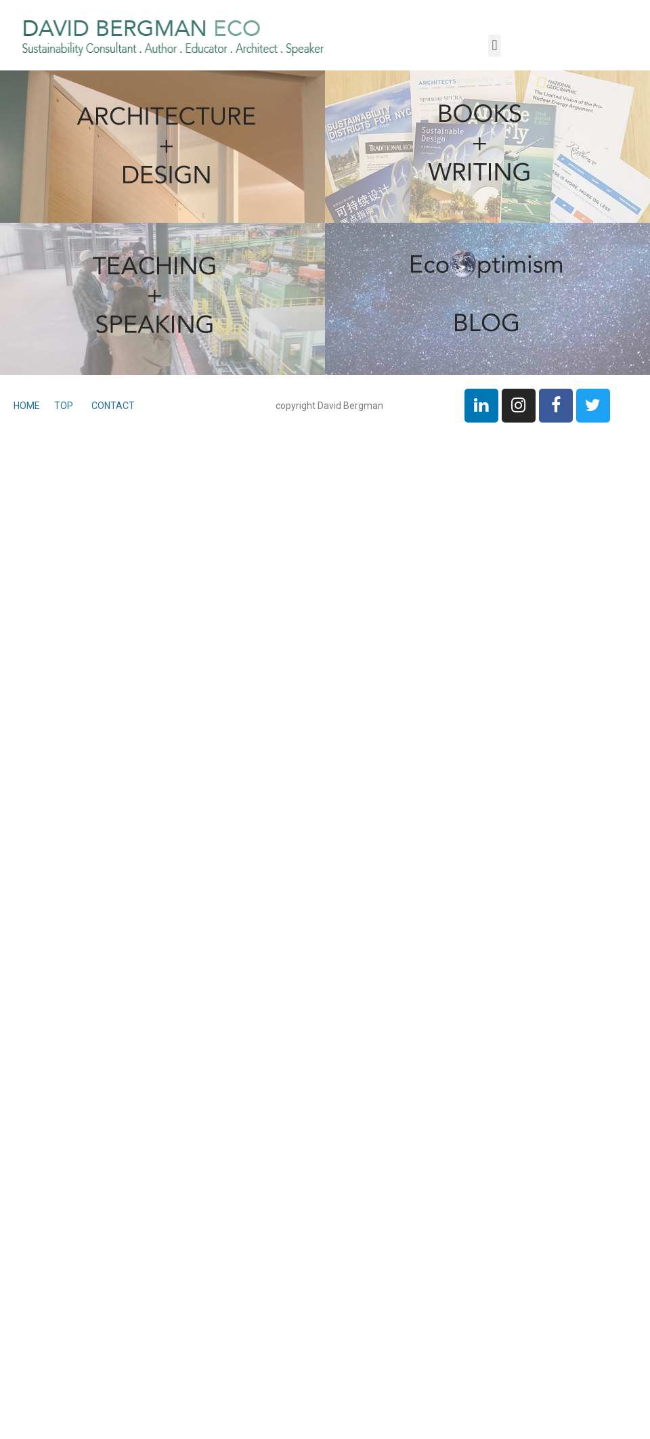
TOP (62, 405)
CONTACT (113, 405)
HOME (28, 405)
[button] (494, 46)
